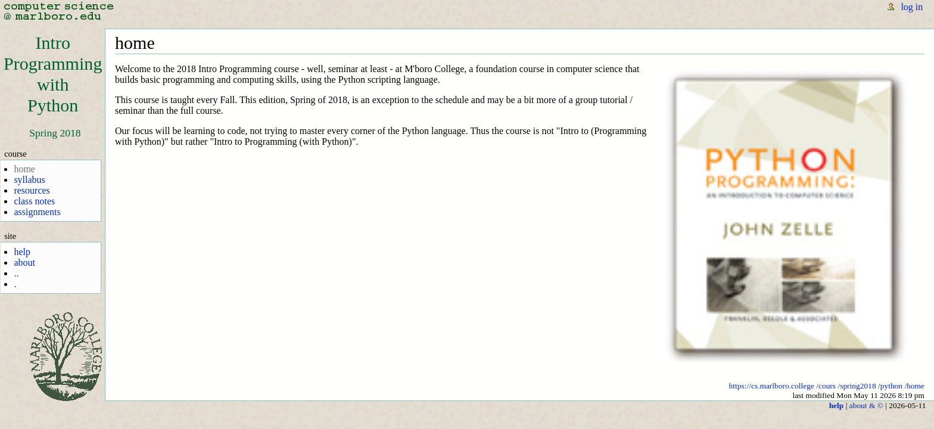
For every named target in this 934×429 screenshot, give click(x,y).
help (22, 252)
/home (914, 385)
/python (890, 385)
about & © (866, 405)
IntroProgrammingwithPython (53, 74)
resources (31, 190)
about (24, 262)
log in (912, 7)
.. (16, 273)
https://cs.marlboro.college (771, 385)
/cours (826, 385)
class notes (34, 201)
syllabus (29, 180)
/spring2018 (857, 385)
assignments (37, 212)
